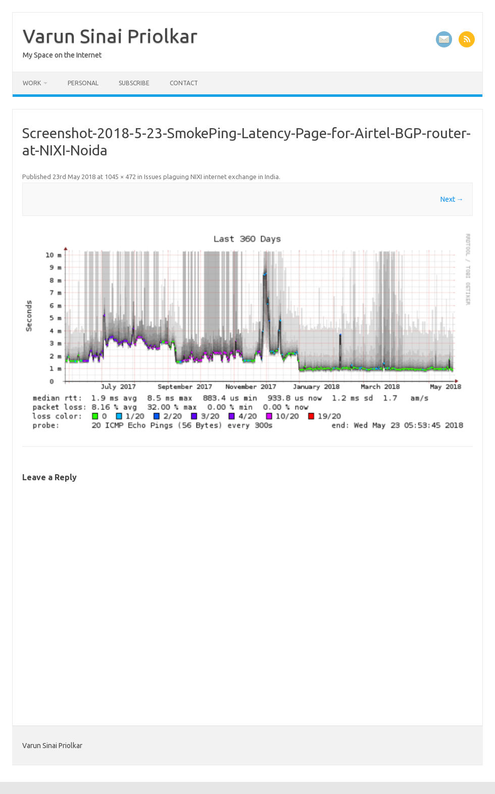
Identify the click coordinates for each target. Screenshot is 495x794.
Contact (184, 83)
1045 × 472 (120, 176)
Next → (452, 199)
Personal (83, 83)
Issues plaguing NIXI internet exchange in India (211, 176)
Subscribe (134, 83)
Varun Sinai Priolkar (110, 35)
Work (32, 83)
